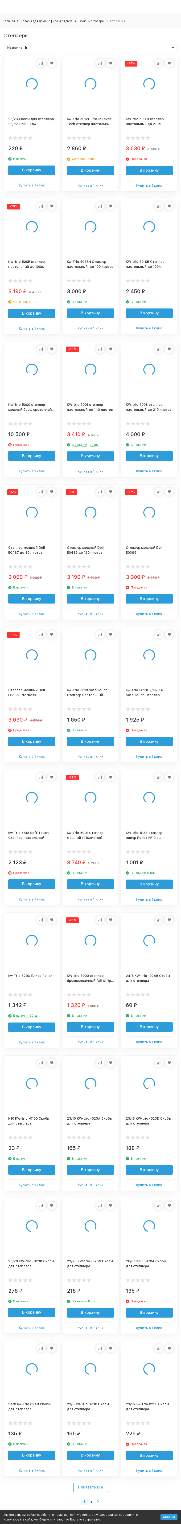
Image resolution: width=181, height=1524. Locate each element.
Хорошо (169, 1517)
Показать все (90, 1487)
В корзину (31, 170)
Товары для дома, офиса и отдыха (47, 21)
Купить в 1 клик (32, 185)
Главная (9, 21)
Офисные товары (91, 21)
